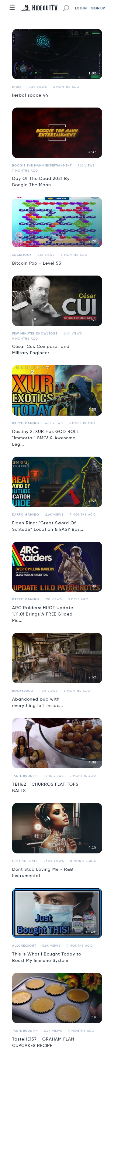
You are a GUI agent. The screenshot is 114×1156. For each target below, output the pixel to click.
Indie (16, 86)
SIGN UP (98, 8)
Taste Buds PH (25, 775)
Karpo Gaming (25, 423)
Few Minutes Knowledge (34, 333)
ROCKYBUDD (22, 690)
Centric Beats (25, 861)
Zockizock (22, 254)
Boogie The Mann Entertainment (42, 165)
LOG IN (81, 8)
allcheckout (24, 945)
